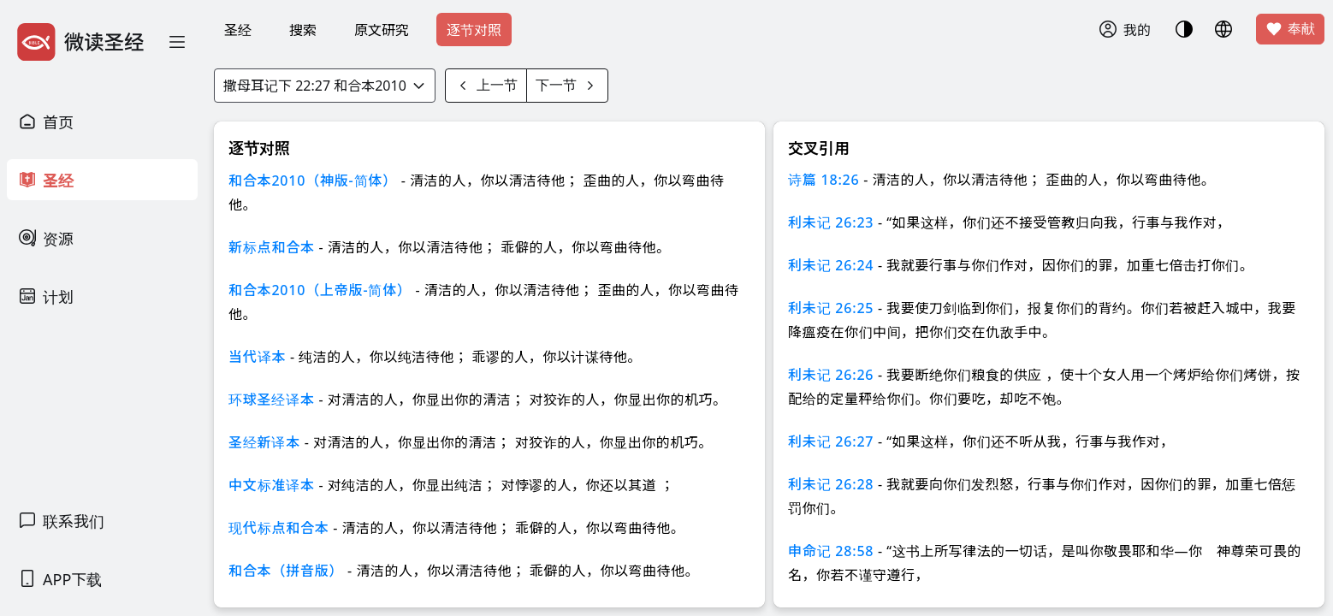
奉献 (1290, 29)
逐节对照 (474, 30)
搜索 (303, 30)
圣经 (238, 30)
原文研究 (381, 30)
